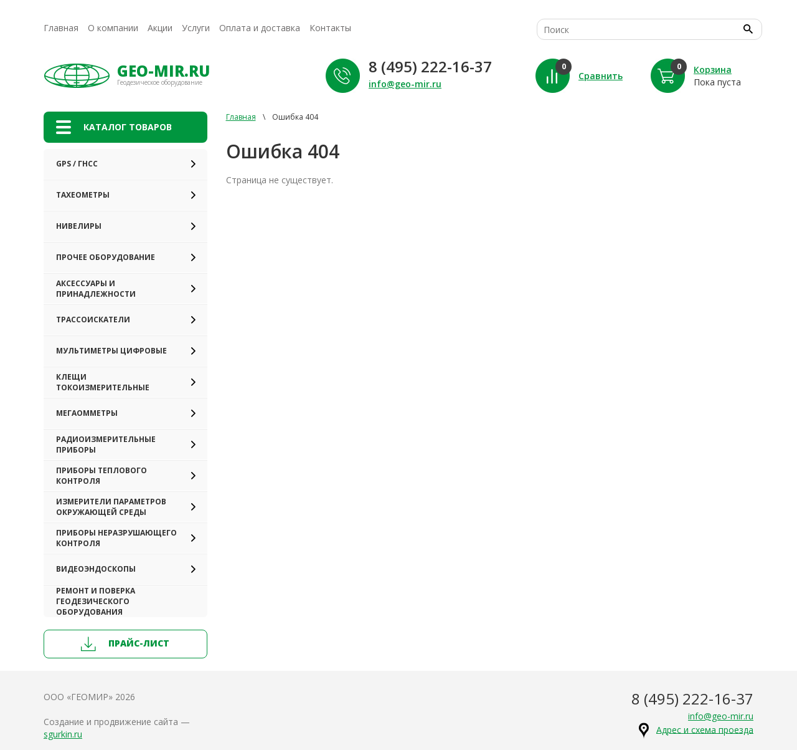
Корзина (713, 69)
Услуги (196, 28)
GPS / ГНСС (77, 163)
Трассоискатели (93, 319)
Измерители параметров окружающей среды (111, 506)
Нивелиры (78, 226)
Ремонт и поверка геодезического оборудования (95, 601)
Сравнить (600, 76)
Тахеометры (83, 195)
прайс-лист (125, 644)
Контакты (330, 28)
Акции (160, 28)
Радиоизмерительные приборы (106, 444)
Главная (61, 28)
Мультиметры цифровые (111, 350)
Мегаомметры (87, 413)
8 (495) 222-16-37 (430, 66)
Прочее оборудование (105, 257)
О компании (113, 28)
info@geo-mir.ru (405, 84)
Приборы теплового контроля (101, 475)
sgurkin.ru (63, 734)
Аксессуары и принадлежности (96, 288)
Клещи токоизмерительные (102, 382)
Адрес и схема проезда (704, 729)
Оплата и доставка (259, 28)
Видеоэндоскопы (96, 569)
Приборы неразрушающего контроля (116, 538)
